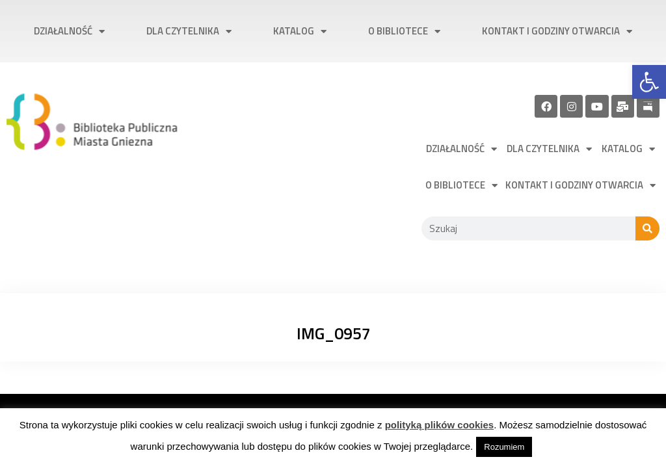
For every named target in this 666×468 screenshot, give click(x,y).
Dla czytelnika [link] (189, 31)
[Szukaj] (647, 228)
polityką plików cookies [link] (439, 424)
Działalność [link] (69, 31)
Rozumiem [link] (504, 447)
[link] (649, 82)
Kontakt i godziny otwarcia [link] (557, 31)
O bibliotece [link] (404, 31)
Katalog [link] (299, 31)
